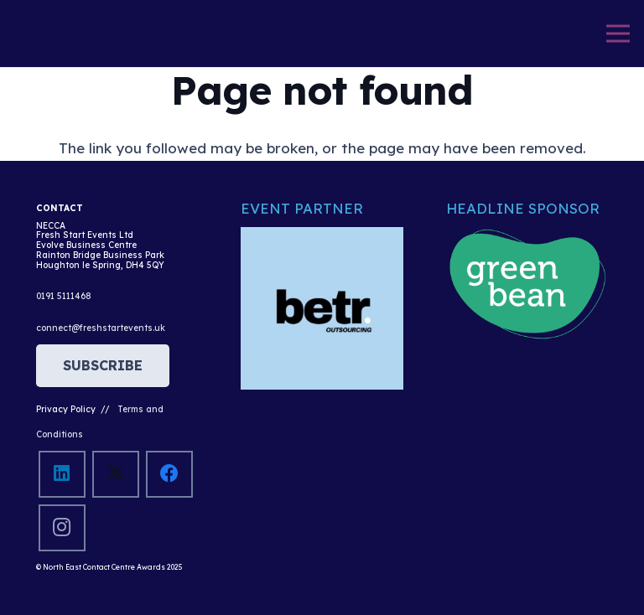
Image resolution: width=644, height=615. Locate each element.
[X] (115, 474)
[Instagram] (62, 527)
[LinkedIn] (62, 474)
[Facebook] (169, 474)
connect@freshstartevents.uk (100, 328)
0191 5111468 (63, 296)
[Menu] (618, 33)
